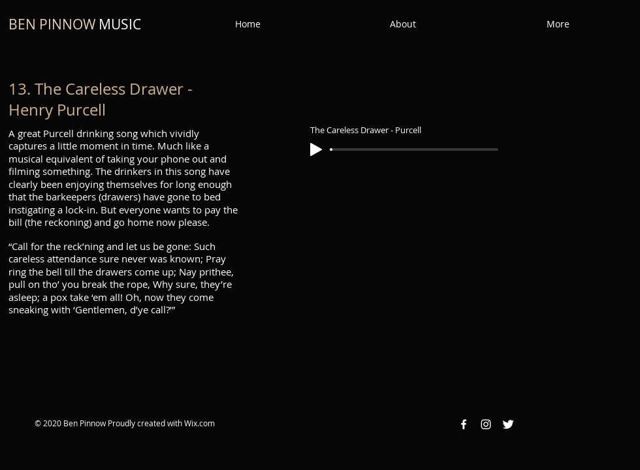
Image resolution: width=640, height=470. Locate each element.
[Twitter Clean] (508, 424)
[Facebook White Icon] (463, 424)
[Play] (316, 149)
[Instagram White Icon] (485, 424)
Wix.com (199, 423)
